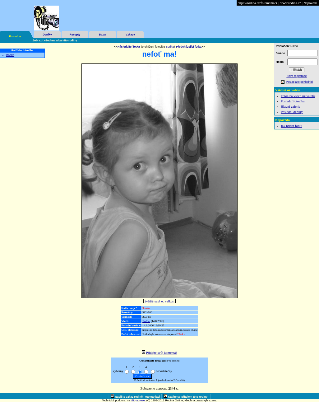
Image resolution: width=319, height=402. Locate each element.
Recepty (74, 34)
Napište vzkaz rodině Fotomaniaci (137, 396)
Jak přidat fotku (291, 126)
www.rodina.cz (290, 3)
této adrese (138, 400)
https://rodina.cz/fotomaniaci (257, 3)
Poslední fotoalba (293, 101)
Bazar (103, 34)
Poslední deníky (292, 112)
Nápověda (310, 3)
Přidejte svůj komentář (161, 352)
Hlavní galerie (290, 106)
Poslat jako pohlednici (299, 81)
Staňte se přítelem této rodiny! (188, 396)
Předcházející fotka (188, 46)
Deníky (47, 34)
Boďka (10, 55)
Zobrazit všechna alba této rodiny (55, 40)
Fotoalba (15, 36)
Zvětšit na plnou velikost (159, 301)
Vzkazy (130, 34)
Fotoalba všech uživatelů (298, 96)
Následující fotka (129, 46)
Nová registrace (296, 75)
